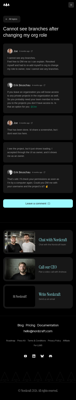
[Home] (6, 5)
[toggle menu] (71, 5)
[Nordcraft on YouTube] (25, 356)
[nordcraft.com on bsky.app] (42, 356)
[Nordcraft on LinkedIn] (34, 356)
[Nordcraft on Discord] (50, 356)
